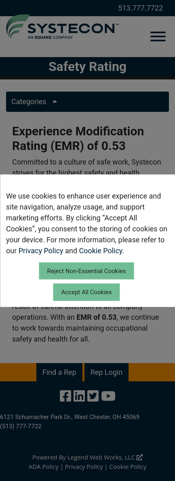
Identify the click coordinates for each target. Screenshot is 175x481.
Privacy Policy (41, 250)
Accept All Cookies (86, 292)
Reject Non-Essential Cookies (86, 270)
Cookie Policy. (101, 250)
